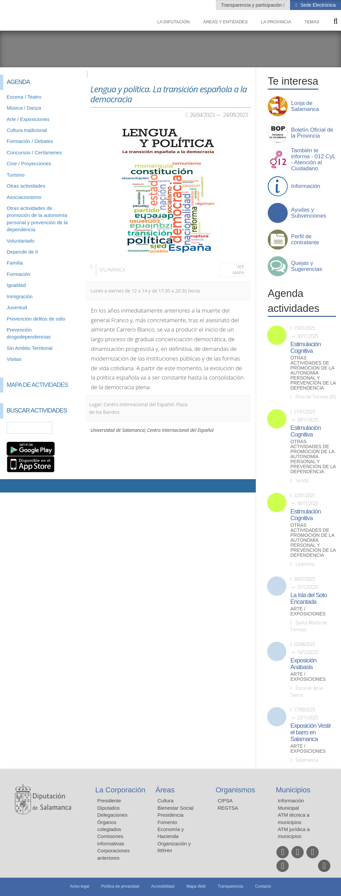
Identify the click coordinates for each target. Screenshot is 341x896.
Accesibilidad (162, 886)
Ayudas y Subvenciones (308, 213)
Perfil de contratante (305, 240)
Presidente (109, 800)
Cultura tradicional (27, 130)
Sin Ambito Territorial (29, 348)
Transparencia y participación (252, 5)
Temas (311, 21)
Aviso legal (79, 886)
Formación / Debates (30, 141)
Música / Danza (24, 108)
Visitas (14, 359)
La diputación (173, 21)
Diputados (108, 808)
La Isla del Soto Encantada (308, 598)
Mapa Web (196, 886)
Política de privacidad (120, 886)
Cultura (165, 800)
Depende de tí (22, 252)
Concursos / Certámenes (34, 152)
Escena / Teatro (24, 97)
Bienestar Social (175, 808)
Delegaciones (112, 815)
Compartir (8, 485)
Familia (15, 263)
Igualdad (16, 285)
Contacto (263, 886)
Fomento (167, 822)
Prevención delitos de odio (36, 319)
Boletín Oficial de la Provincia (312, 133)
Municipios (293, 790)
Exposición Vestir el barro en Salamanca (310, 732)
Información (305, 186)
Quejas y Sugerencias (306, 266)
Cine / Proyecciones (29, 163)
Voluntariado (20, 241)
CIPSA (225, 800)
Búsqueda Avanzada (71, 428)
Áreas (165, 790)
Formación (18, 274)
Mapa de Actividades (37, 385)
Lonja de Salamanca (305, 106)
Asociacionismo (24, 197)
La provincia (276, 21)
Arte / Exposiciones (28, 119)
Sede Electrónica (317, 5)
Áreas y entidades (225, 21)
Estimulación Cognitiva (305, 347)
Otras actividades (26, 186)
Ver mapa (238, 270)
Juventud (17, 307)
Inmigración (20, 296)
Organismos (235, 790)
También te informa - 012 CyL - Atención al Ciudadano (313, 160)
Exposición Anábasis (303, 663)
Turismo (16, 175)
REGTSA (228, 808)
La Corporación (120, 790)
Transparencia (230, 886)
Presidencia (170, 815)
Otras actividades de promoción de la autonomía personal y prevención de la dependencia (313, 373)
